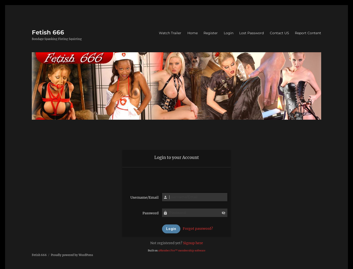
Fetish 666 (48, 32)
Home (192, 33)
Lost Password (251, 33)
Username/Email (144, 197)
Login (228, 33)
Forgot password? (198, 228)
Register (211, 33)
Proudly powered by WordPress (72, 255)
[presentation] (176, 178)
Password (151, 213)
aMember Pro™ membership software (181, 250)
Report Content (308, 33)
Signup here (193, 243)
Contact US (279, 33)
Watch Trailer (170, 33)
